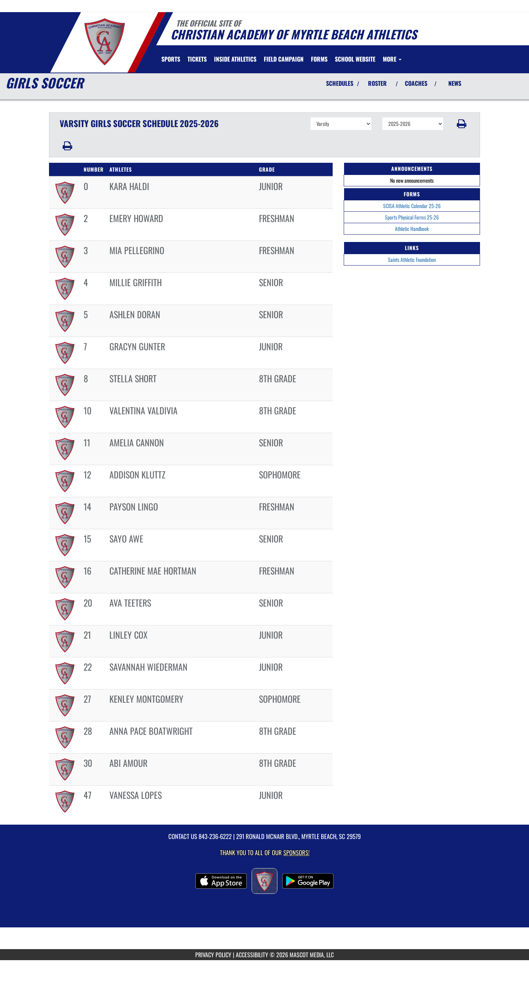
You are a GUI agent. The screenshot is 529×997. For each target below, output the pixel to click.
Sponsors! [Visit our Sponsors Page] (296, 852)
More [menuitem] (392, 59)
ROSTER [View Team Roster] (377, 83)
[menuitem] (197, 59)
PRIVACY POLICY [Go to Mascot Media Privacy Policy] (213, 954)
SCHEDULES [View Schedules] (339, 83)
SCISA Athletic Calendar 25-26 (412, 206)
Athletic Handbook (412, 228)
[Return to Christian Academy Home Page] (104, 41)
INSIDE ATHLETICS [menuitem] (235, 59)
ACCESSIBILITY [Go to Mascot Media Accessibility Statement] (252, 954)
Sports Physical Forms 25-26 (412, 217)
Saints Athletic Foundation (412, 259)
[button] (461, 124)
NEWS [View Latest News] (454, 83)
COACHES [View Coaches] (416, 83)
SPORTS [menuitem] (170, 59)
